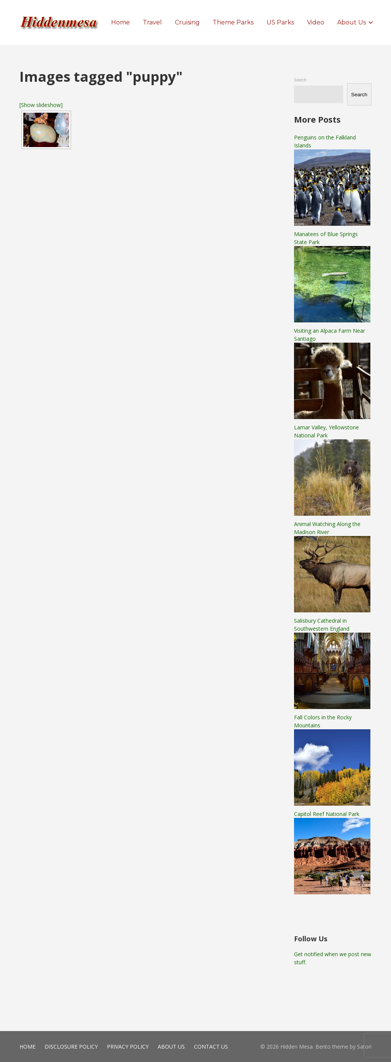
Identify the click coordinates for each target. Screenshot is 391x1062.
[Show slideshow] (41, 104)
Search (300, 80)
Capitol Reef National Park (326, 814)
